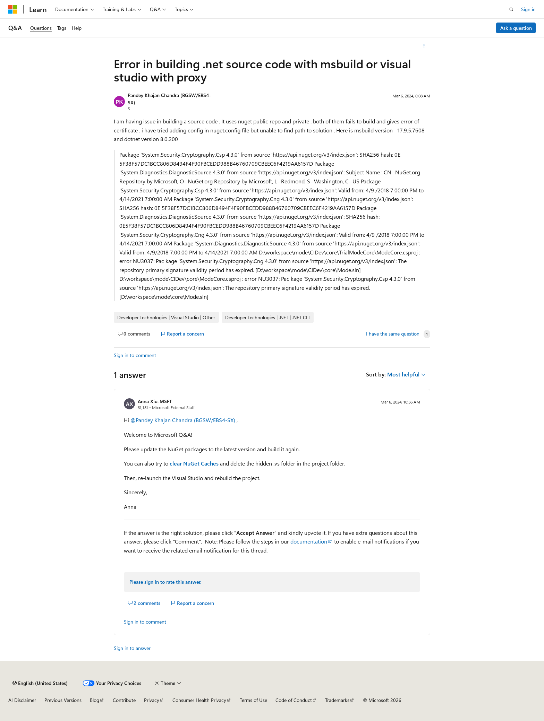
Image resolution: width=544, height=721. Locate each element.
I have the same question (392, 334)
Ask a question (516, 28)
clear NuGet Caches (194, 463)
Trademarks (337, 700)
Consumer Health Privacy (199, 700)
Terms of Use (253, 700)
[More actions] (424, 45)
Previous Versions (63, 700)
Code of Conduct (293, 700)
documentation (308, 541)
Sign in (528, 9)
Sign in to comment (135, 355)
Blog (94, 700)
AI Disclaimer (22, 700)
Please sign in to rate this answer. (165, 582)
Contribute (124, 700)
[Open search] (511, 9)
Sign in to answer (132, 648)
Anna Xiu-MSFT (155, 401)
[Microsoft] (12, 9)
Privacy (151, 700)
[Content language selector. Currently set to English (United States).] (40, 683)
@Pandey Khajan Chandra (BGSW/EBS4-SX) (183, 420)
